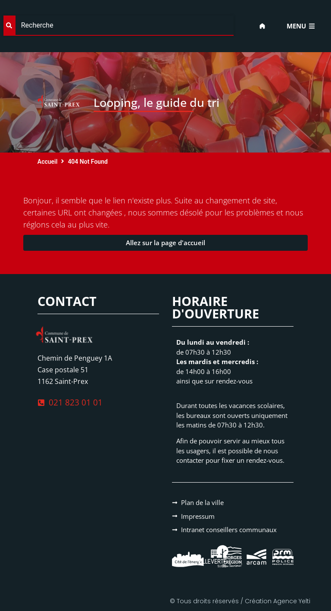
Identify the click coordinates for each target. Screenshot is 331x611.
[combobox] (118, 26)
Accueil (47, 161)
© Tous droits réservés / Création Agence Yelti (240, 601)
